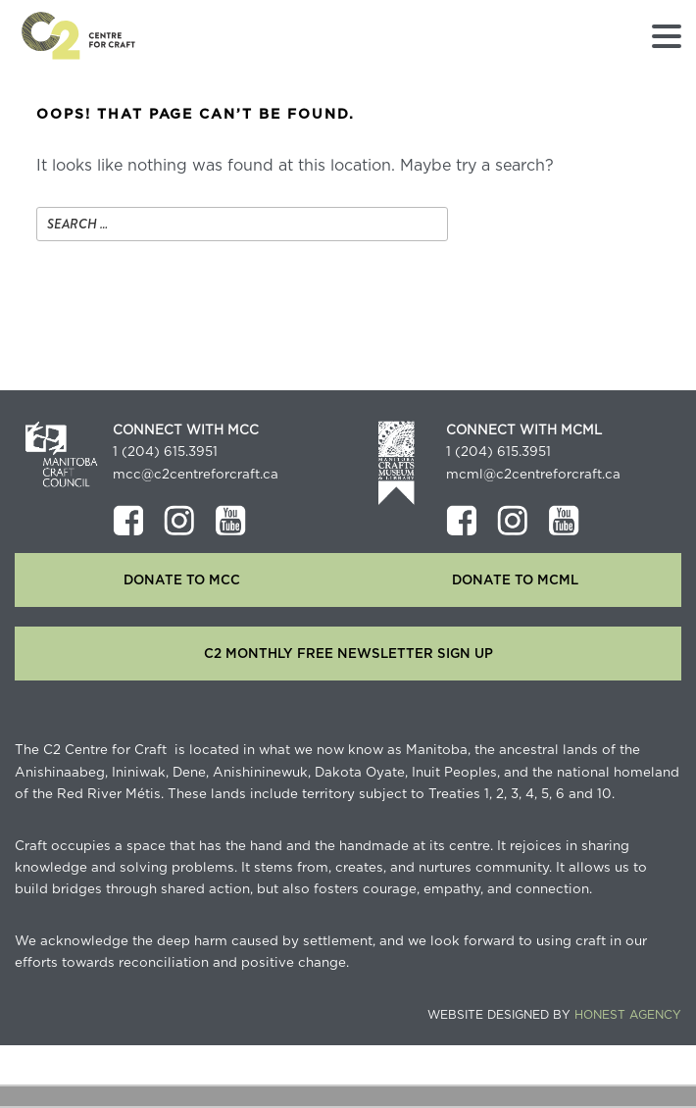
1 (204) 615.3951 (165, 452)
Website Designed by (554, 1015)
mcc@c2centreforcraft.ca (195, 474)
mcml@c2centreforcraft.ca (533, 474)
